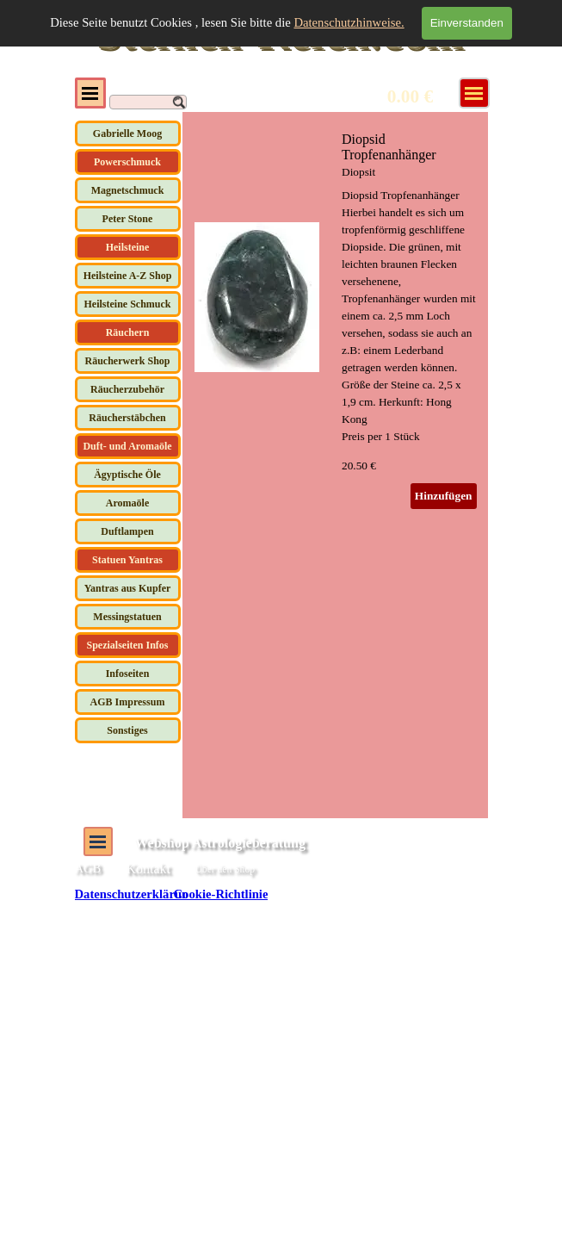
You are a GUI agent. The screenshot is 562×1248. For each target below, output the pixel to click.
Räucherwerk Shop (127, 361)
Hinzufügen (443, 495)
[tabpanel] (345, 870)
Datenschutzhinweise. (348, 22)
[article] (335, 320)
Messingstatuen (127, 617)
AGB (88, 868)
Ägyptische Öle (127, 475)
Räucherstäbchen (127, 418)
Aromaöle (127, 503)
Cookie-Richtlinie (221, 894)
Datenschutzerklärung (135, 894)
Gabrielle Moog (127, 133)
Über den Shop (225, 869)
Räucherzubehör (127, 389)
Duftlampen (127, 531)
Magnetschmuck (127, 190)
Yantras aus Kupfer (127, 588)
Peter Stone (127, 219)
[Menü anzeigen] (474, 93)
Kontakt (149, 868)
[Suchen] (148, 102)
